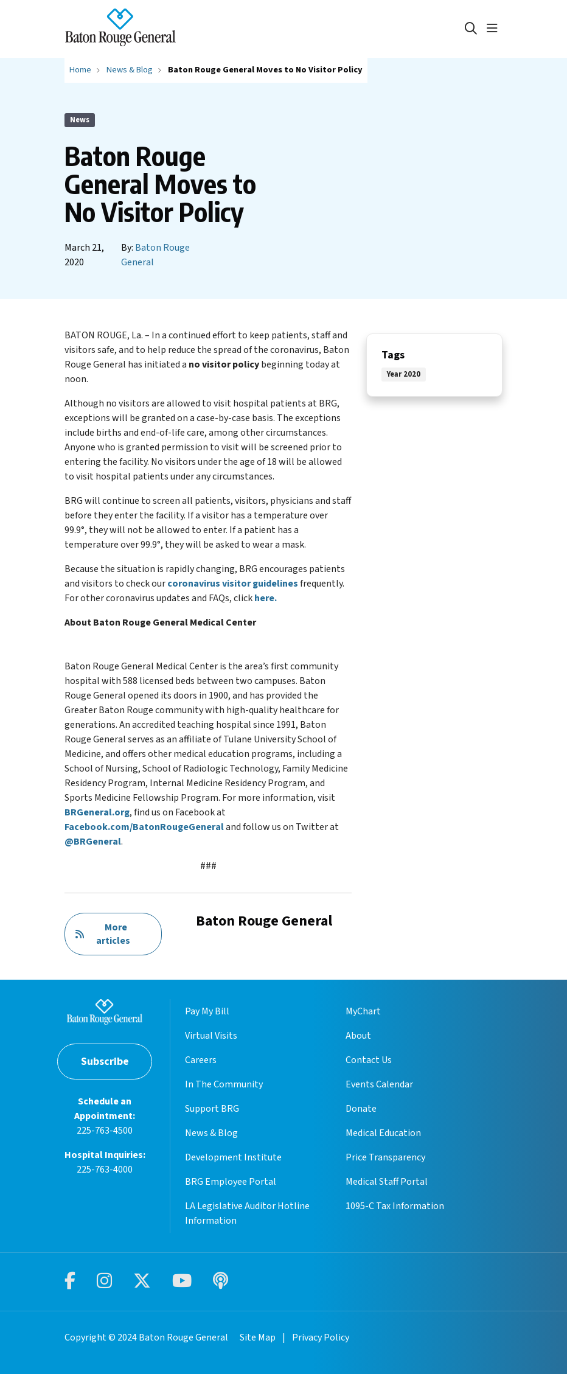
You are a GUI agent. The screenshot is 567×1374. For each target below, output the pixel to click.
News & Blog (211, 1133)
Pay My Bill (207, 1011)
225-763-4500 (105, 1130)
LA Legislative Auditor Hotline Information (247, 1213)
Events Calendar (379, 1084)
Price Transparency (385, 1157)
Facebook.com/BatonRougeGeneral (144, 827)
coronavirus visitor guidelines (232, 583)
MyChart (363, 1011)
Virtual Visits (211, 1035)
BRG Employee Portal (230, 1181)
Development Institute (233, 1157)
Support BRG (212, 1108)
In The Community (224, 1084)
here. (265, 598)
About (358, 1035)
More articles (102, 934)
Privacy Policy (320, 1337)
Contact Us (369, 1060)
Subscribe (105, 1061)
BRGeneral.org (97, 812)
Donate (361, 1108)
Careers (201, 1060)
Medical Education (383, 1133)
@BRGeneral (92, 841)
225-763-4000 (105, 1169)
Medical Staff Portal (387, 1181)
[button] (495, 29)
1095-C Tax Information (395, 1206)
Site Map (258, 1337)
